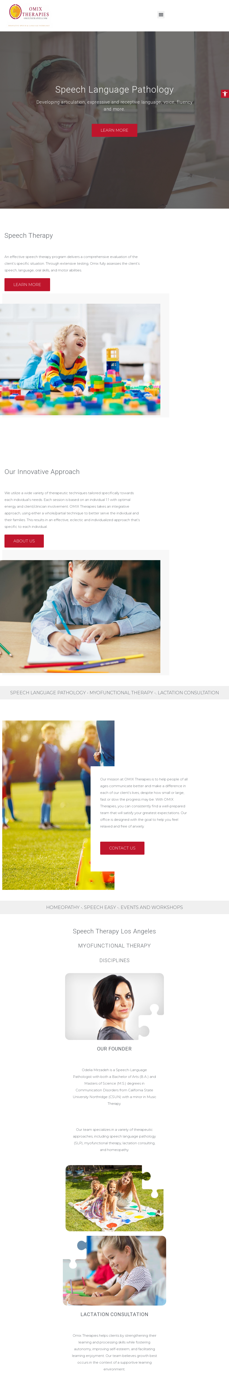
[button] (225, 94)
